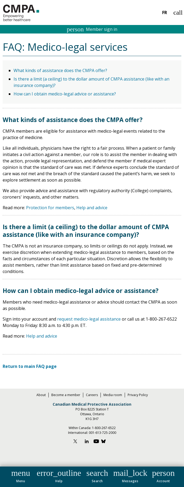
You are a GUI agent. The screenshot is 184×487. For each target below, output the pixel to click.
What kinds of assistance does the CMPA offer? (60, 70)
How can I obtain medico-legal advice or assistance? (65, 94)
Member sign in (92, 29)
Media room (112, 395)
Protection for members (50, 208)
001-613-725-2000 (102, 432)
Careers (92, 395)
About (41, 395)
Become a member (65, 395)
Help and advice (91, 208)
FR (164, 12)
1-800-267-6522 (104, 428)
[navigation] (92, 477)
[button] (21, 475)
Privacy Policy (138, 395)
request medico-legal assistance (89, 319)
